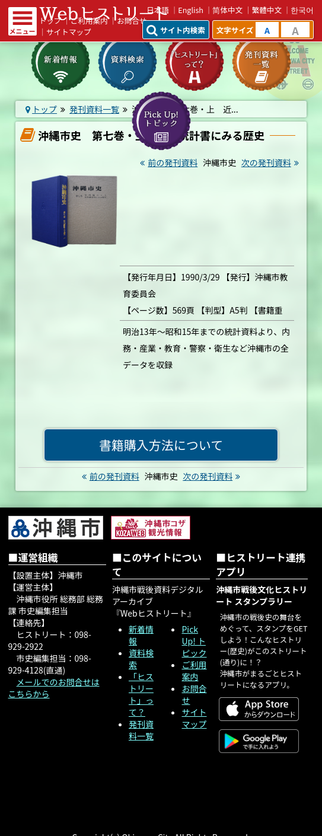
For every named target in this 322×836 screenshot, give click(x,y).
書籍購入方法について (161, 445)
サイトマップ (68, 31)
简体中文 (227, 9)
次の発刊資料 (271, 162)
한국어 (302, 9)
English (190, 9)
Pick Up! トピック (193, 641)
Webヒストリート (103, 14)
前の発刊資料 (167, 162)
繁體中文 (267, 9)
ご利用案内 (193, 670)
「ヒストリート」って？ (141, 694)
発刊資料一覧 (141, 730)
